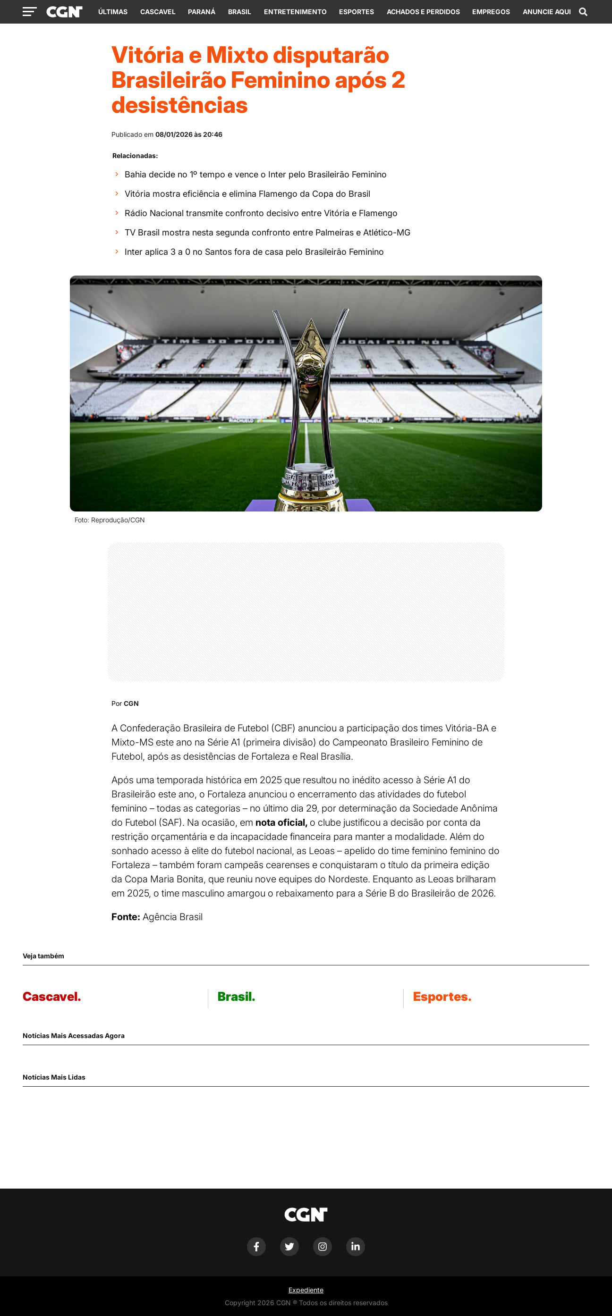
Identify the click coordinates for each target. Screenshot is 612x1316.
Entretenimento (295, 12)
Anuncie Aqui (547, 12)
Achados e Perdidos (423, 12)
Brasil (239, 12)
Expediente (306, 1290)
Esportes (356, 12)
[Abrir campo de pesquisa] (583, 12)
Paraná (201, 12)
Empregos (491, 12)
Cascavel (158, 12)
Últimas (113, 12)
